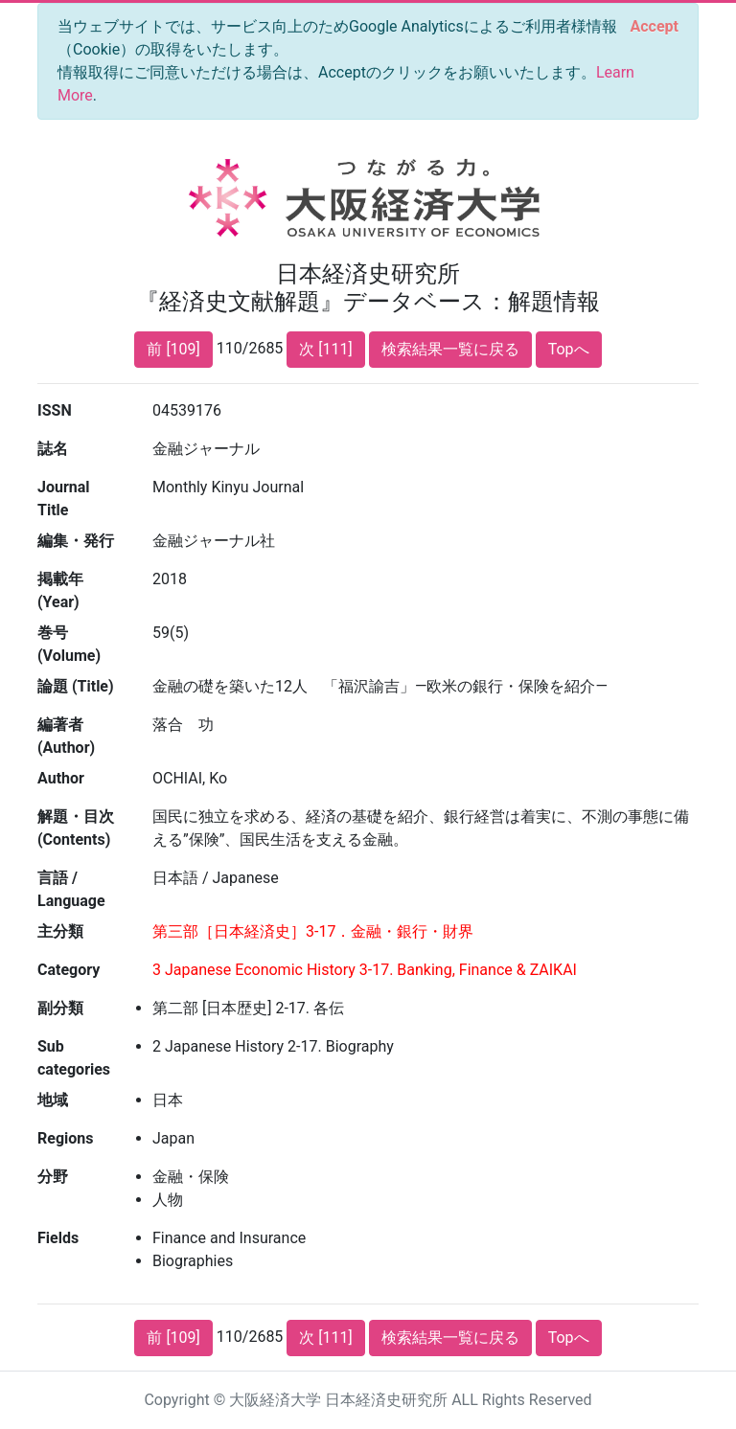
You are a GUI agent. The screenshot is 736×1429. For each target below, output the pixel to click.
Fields (58, 1238)
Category (68, 970)
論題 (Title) (75, 686)
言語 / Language (71, 889)
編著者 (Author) (66, 736)
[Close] (654, 27)
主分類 (60, 931)
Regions (65, 1138)
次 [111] (325, 349)
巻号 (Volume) (69, 644)
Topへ (568, 349)
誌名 (52, 449)
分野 (52, 1177)
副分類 (60, 1008)
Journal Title (63, 498)
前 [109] (173, 349)
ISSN (54, 410)
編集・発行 (75, 541)
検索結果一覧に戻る (450, 349)
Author (60, 778)
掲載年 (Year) (60, 590)
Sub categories (73, 1057)
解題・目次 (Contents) (75, 828)
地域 (52, 1100)
